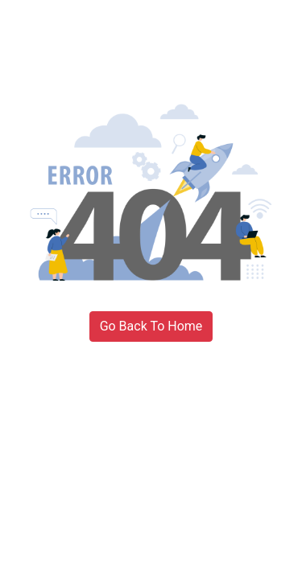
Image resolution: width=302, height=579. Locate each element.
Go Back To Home (151, 326)
